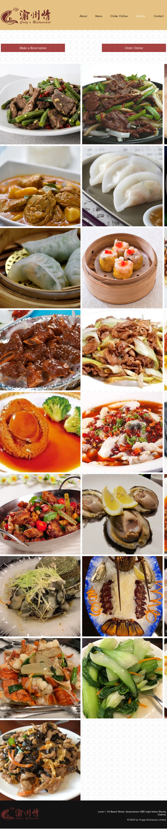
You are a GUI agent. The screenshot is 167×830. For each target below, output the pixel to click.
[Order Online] (134, 48)
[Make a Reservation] (33, 48)
